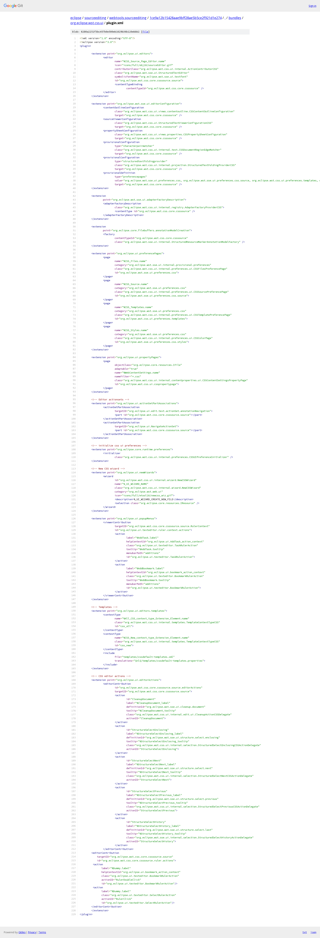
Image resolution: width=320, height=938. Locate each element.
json (313, 932)
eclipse (75, 18)
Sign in (312, 5)
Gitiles (22, 932)
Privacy (32, 932)
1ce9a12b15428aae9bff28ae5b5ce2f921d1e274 (186, 18)
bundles (235, 18)
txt (304, 932)
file (145, 31)
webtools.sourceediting (127, 18)
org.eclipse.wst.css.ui (86, 23)
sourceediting (95, 18)
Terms (42, 932)
